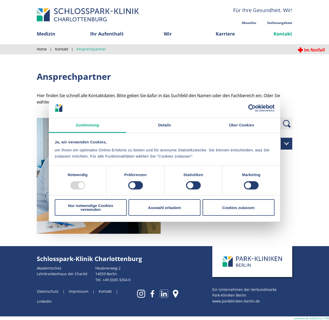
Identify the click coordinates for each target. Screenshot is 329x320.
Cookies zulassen (238, 207)
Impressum (78, 291)
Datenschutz (48, 291)
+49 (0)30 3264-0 (117, 279)
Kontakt (105, 291)
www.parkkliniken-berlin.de (236, 301)
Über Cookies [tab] (241, 125)
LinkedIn (44, 301)
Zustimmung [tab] (87, 125)
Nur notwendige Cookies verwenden (90, 207)
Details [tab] (164, 125)
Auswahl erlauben (164, 207)
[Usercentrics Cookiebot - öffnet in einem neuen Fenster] (252, 108)
